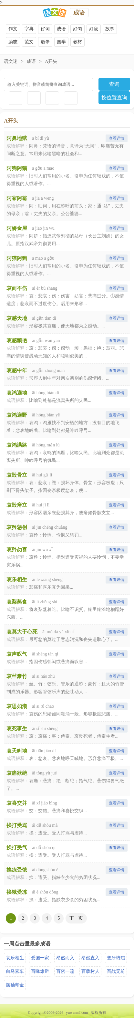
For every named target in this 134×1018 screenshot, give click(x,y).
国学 (61, 41)
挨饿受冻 (16, 892)
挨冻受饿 (16, 870)
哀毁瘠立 (16, 505)
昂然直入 (90, 957)
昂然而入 (65, 957)
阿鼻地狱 (16, 138)
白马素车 (15, 971)
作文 (12, 28)
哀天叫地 (16, 751)
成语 (79, 12)
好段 (93, 28)
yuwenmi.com (77, 1012)
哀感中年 (16, 370)
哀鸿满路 (16, 445)
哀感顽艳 (16, 340)
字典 (29, 28)
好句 (77, 28)
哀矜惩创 (16, 527)
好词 (45, 28)
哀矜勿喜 (16, 549)
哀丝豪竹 (16, 676)
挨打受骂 (16, 825)
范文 (29, 41)
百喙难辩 (40, 971)
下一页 (76, 918)
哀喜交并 (16, 803)
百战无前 (116, 971)
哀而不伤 (16, 288)
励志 (12, 41)
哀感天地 (16, 318)
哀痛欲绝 (16, 773)
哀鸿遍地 (16, 392)
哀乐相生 (16, 579)
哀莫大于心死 (21, 631)
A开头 (51, 61)
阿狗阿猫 (16, 168)
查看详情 (116, 138)
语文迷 (10, 61)
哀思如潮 (16, 706)
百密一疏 (65, 971)
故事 (109, 28)
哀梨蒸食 (16, 601)
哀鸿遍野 (16, 415)
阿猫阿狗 (16, 258)
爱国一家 (40, 957)
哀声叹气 (16, 654)
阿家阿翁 (16, 198)
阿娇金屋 (16, 228)
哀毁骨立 (16, 475)
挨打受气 (16, 847)
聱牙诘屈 (116, 957)
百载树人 (90, 971)
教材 (77, 41)
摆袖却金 (15, 985)
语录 (45, 41)
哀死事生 (16, 728)
